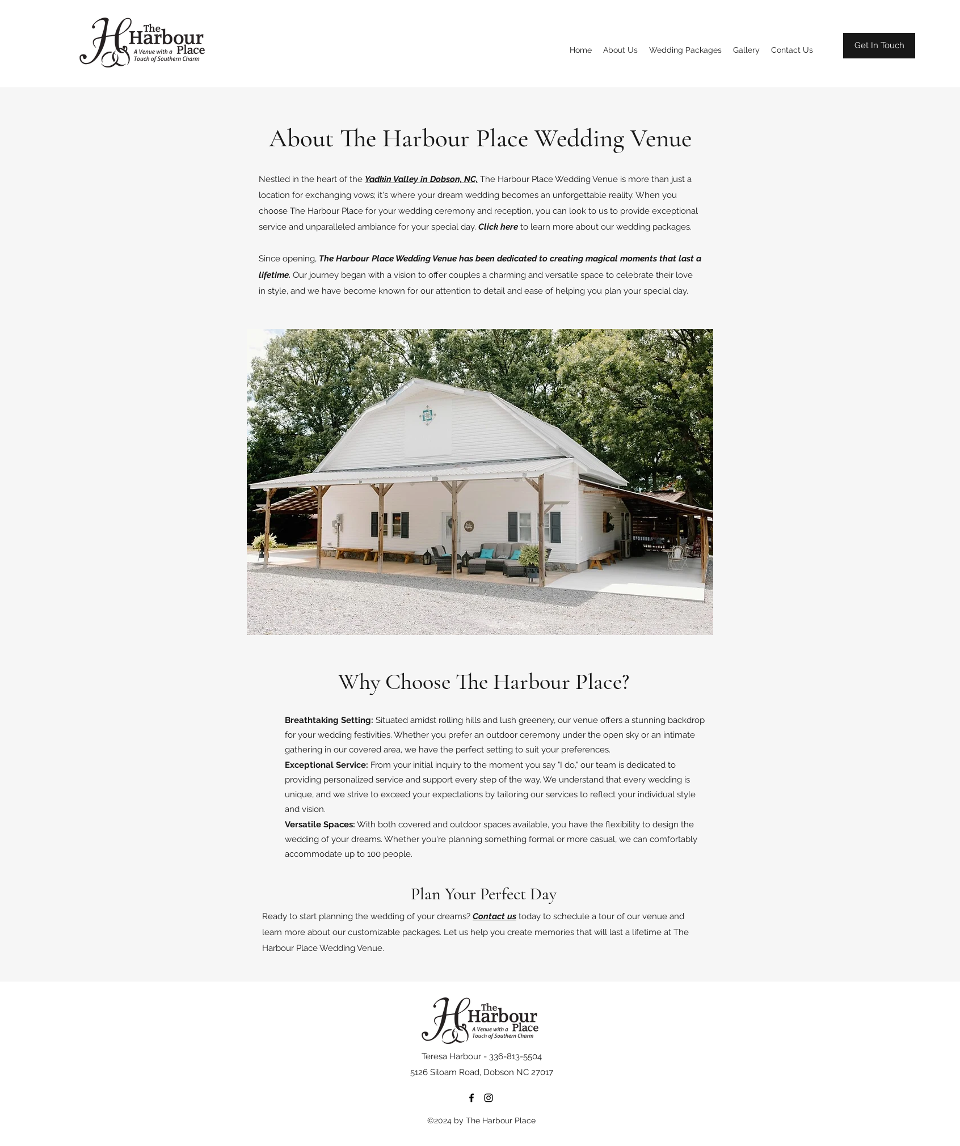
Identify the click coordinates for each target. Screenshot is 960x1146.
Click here (498, 227)
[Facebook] (471, 1097)
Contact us (494, 916)
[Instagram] (488, 1097)
